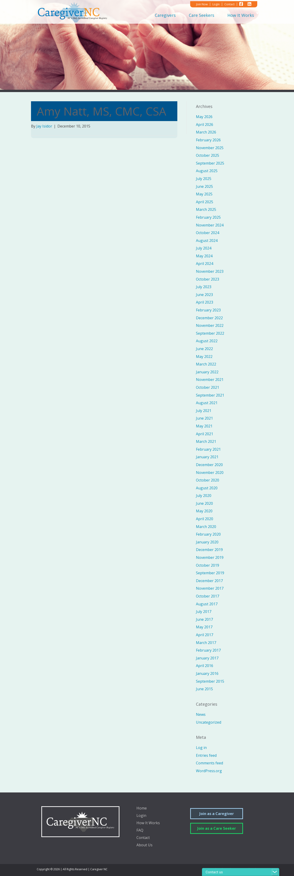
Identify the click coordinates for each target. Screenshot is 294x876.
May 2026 (204, 116)
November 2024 (209, 225)
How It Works (148, 823)
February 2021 (208, 449)
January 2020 (207, 542)
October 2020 (207, 480)
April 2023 (204, 302)
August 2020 (207, 487)
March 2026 (206, 132)
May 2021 (204, 426)
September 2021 (210, 395)
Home (141, 808)
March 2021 (206, 441)
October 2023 (207, 279)
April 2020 (204, 518)
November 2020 (209, 472)
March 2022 (206, 364)
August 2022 (207, 340)
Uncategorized (208, 722)
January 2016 (207, 673)
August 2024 (207, 240)
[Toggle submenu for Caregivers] (179, 15)
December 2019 (209, 549)
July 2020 (203, 495)
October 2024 (207, 232)
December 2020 (209, 464)
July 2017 (203, 611)
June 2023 (204, 294)
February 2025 (208, 217)
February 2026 (208, 139)
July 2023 (203, 286)
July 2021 (203, 410)
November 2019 (209, 557)
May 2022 (204, 356)
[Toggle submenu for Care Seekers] (217, 15)
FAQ (139, 830)
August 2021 (207, 402)
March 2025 (206, 209)
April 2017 (204, 634)
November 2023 (209, 271)
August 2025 (207, 170)
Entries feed (206, 755)
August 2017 (207, 603)
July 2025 (203, 178)
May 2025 (204, 194)
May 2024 (204, 255)
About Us (144, 845)
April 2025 (204, 201)
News (201, 714)
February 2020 (208, 534)
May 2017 (204, 626)
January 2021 (207, 456)
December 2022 (209, 317)
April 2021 (204, 433)
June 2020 (204, 503)
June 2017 (204, 619)
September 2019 (210, 572)
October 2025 (207, 155)
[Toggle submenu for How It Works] (257, 15)
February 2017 (208, 650)
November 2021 (209, 379)
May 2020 (204, 510)
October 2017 (207, 596)
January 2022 (207, 371)
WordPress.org (209, 770)
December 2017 (209, 580)
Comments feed (209, 763)
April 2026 (204, 124)
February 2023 (208, 310)
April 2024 (204, 263)
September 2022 (210, 333)
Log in (201, 747)
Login (141, 816)
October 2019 (207, 565)
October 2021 (207, 387)
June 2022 (204, 348)
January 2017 (207, 658)
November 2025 (209, 147)
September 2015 (210, 681)
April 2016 (204, 665)
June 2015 (204, 688)
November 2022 (209, 325)
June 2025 (204, 186)
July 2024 (203, 248)
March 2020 (206, 526)
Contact (143, 838)
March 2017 (206, 642)
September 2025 (210, 163)
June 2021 (204, 418)
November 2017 (209, 588)
